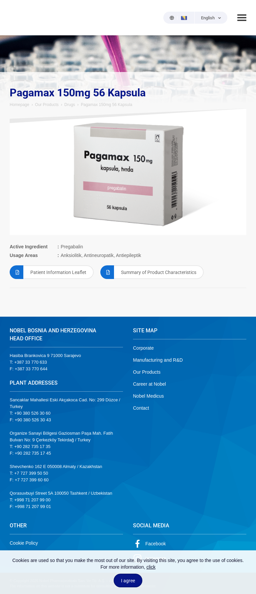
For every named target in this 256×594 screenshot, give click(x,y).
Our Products (47, 104)
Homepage (19, 104)
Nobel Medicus (148, 396)
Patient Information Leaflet (48, 272)
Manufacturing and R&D (158, 360)
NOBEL (19, 17)
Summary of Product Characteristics (148, 272)
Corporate (143, 348)
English (208, 17)
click (150, 567)
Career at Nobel (149, 384)
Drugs (69, 104)
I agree (128, 580)
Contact (141, 408)
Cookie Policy (24, 543)
